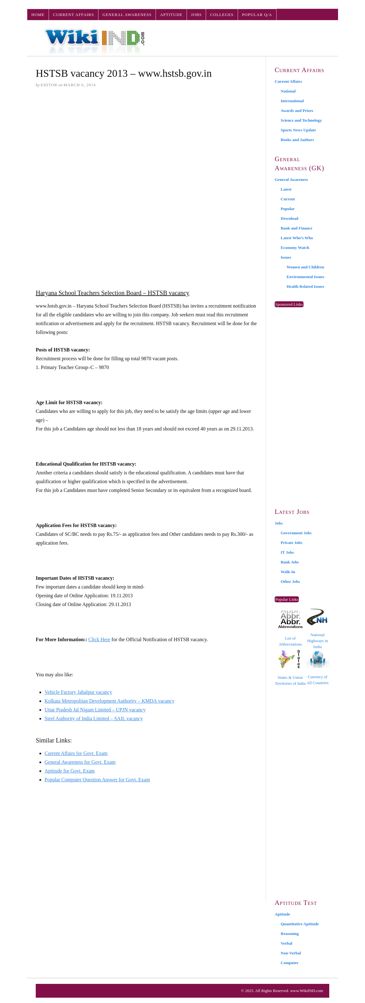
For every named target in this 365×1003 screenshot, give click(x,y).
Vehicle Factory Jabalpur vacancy (78, 692)
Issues (286, 257)
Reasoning (290, 933)
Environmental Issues (305, 276)
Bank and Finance (296, 228)
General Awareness (127, 14)
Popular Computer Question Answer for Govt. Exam (97, 779)
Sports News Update (298, 130)
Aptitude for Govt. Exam (70, 770)
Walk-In (288, 571)
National (288, 91)
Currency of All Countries (317, 667)
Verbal (286, 943)
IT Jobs (287, 552)
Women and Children (305, 267)
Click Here (99, 639)
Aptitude (171, 14)
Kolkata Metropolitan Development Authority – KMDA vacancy (109, 701)
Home (38, 14)
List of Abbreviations (290, 628)
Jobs (196, 14)
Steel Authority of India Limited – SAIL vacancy (94, 718)
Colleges (221, 14)
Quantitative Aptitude (300, 923)
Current (288, 199)
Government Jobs (296, 533)
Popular (288, 208)
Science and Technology (301, 120)
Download (289, 218)
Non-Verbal (291, 953)
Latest (286, 189)
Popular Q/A (257, 14)
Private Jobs (291, 542)
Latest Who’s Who (297, 237)
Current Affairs (73, 14)
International (292, 100)
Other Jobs (290, 581)
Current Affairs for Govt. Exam (76, 753)
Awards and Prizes (297, 110)
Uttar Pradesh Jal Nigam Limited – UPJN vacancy (95, 709)
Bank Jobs (290, 562)
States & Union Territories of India (290, 668)
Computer (290, 962)
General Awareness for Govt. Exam (80, 762)
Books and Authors (297, 139)
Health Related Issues (305, 286)
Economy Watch (295, 247)
